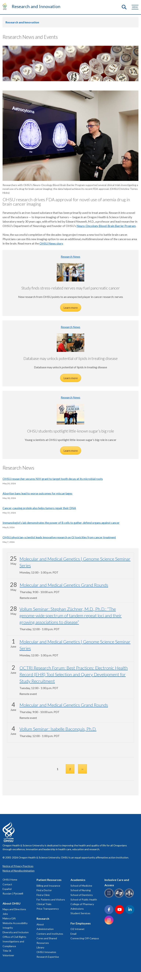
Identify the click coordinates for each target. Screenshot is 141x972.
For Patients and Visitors (51, 899)
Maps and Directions (14, 909)
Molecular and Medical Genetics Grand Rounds (64, 585)
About (40, 924)
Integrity (8, 927)
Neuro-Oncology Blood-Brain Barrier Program (106, 226)
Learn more (71, 307)
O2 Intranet (77, 928)
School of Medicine (81, 885)
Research (43, 918)
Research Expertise (48, 956)
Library (40, 947)
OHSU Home (10, 879)
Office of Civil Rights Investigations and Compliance (14, 941)
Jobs (5, 913)
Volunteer (8, 955)
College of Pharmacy (82, 904)
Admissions (77, 908)
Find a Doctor (44, 890)
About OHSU (11, 903)
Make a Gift (9, 918)
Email (73, 933)
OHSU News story (51, 243)
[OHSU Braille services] (109, 896)
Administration (45, 928)
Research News (70, 256)
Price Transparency (48, 908)
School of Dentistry (81, 894)
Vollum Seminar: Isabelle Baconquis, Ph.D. (57, 729)
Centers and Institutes (50, 933)
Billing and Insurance (48, 885)
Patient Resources (49, 879)
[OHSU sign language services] (120, 896)
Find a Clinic (43, 894)
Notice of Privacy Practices (18, 866)
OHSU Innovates (46, 952)
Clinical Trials (44, 904)
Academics (77, 879)
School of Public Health (83, 899)
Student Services (80, 913)
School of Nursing (80, 890)
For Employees (80, 923)
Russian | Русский (13, 893)
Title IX (7, 950)
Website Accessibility (15, 923)
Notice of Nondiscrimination (19, 870)
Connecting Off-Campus (84, 938)
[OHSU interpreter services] (130, 896)
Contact (7, 884)
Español (7, 888)
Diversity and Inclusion (16, 932)
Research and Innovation (36, 6)
